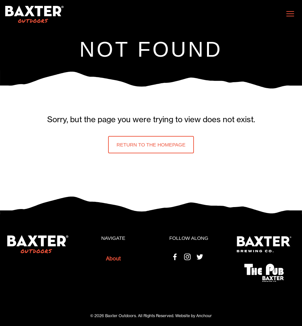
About (113, 258)
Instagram (187, 257)
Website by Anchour (193, 315)
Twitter (200, 257)
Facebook (175, 257)
